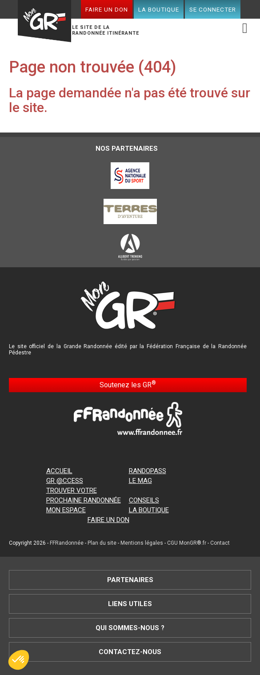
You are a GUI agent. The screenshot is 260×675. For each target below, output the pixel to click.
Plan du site (102, 543)
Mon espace (66, 510)
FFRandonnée (67, 543)
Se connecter (212, 9)
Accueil (59, 471)
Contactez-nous (130, 652)
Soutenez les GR (128, 384)
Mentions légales (141, 543)
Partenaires (130, 580)
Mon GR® (44, 22)
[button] (18, 660)
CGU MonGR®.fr (186, 543)
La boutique (158, 9)
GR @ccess (64, 481)
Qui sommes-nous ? (130, 628)
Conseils (144, 500)
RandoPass (147, 471)
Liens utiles (130, 604)
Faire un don (106, 9)
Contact (220, 543)
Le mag (140, 481)
